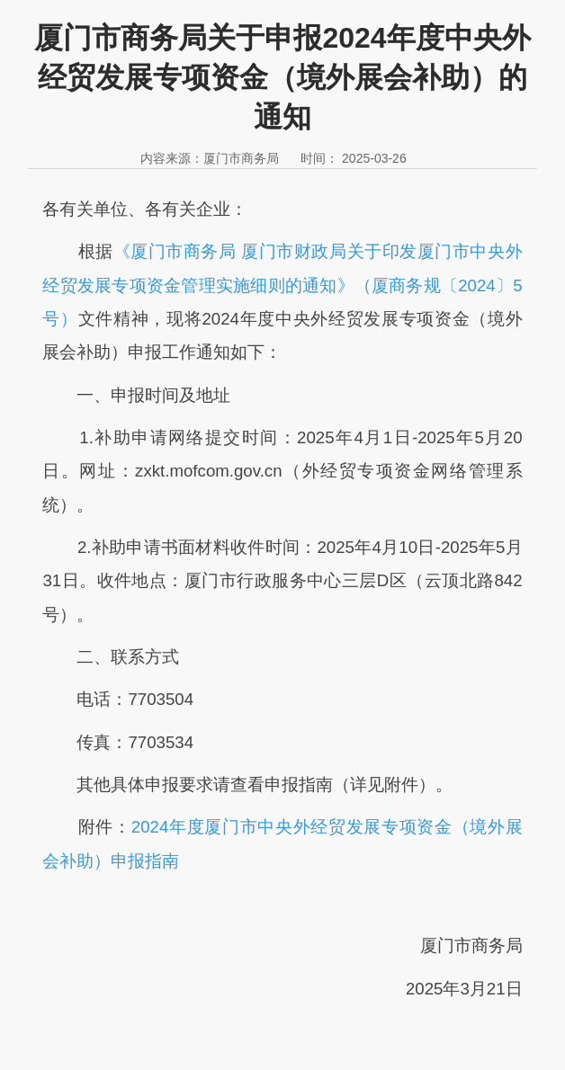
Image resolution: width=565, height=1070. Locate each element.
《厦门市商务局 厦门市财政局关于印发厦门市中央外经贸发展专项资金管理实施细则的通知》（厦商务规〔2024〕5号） (282, 285)
